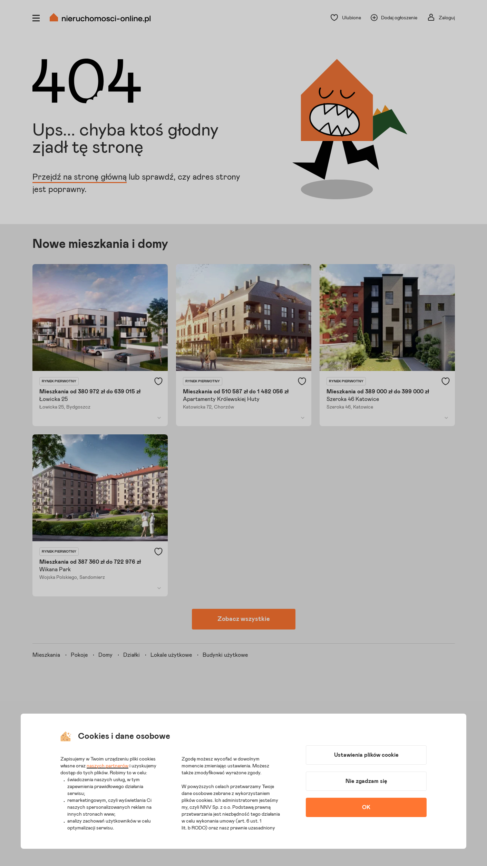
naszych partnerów (107, 766)
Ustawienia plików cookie (366, 755)
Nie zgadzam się (366, 781)
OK (366, 807)
